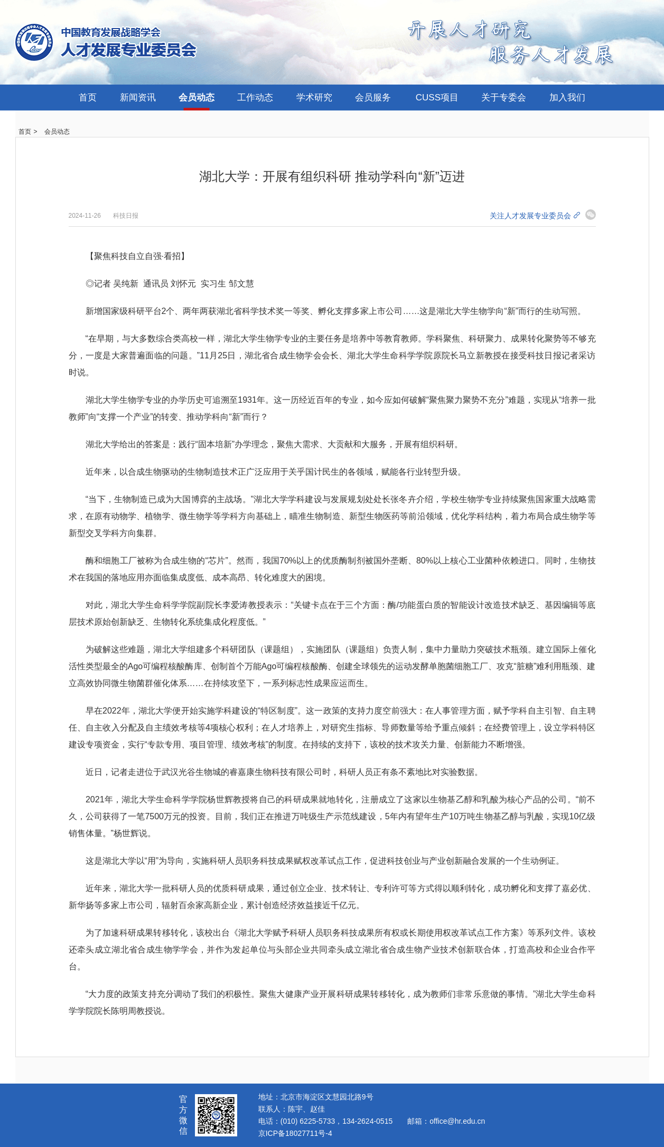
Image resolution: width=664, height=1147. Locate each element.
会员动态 (196, 97)
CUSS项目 (437, 97)
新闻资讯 (138, 97)
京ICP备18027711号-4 (295, 1133)
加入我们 (567, 97)
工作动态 (255, 97)
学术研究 (314, 97)
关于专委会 (503, 97)
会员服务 (373, 97)
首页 (88, 97)
